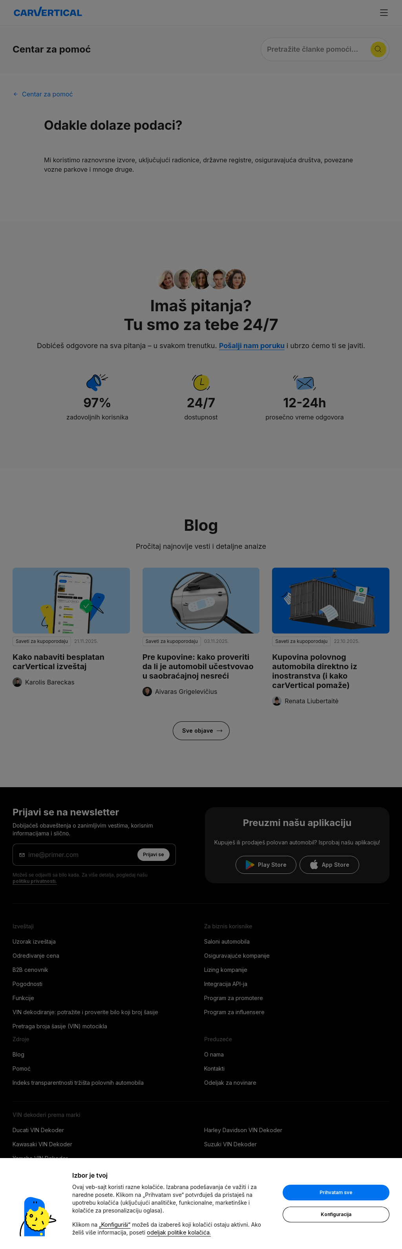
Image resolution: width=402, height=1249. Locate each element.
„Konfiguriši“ (114, 1224)
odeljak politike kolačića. (179, 1232)
